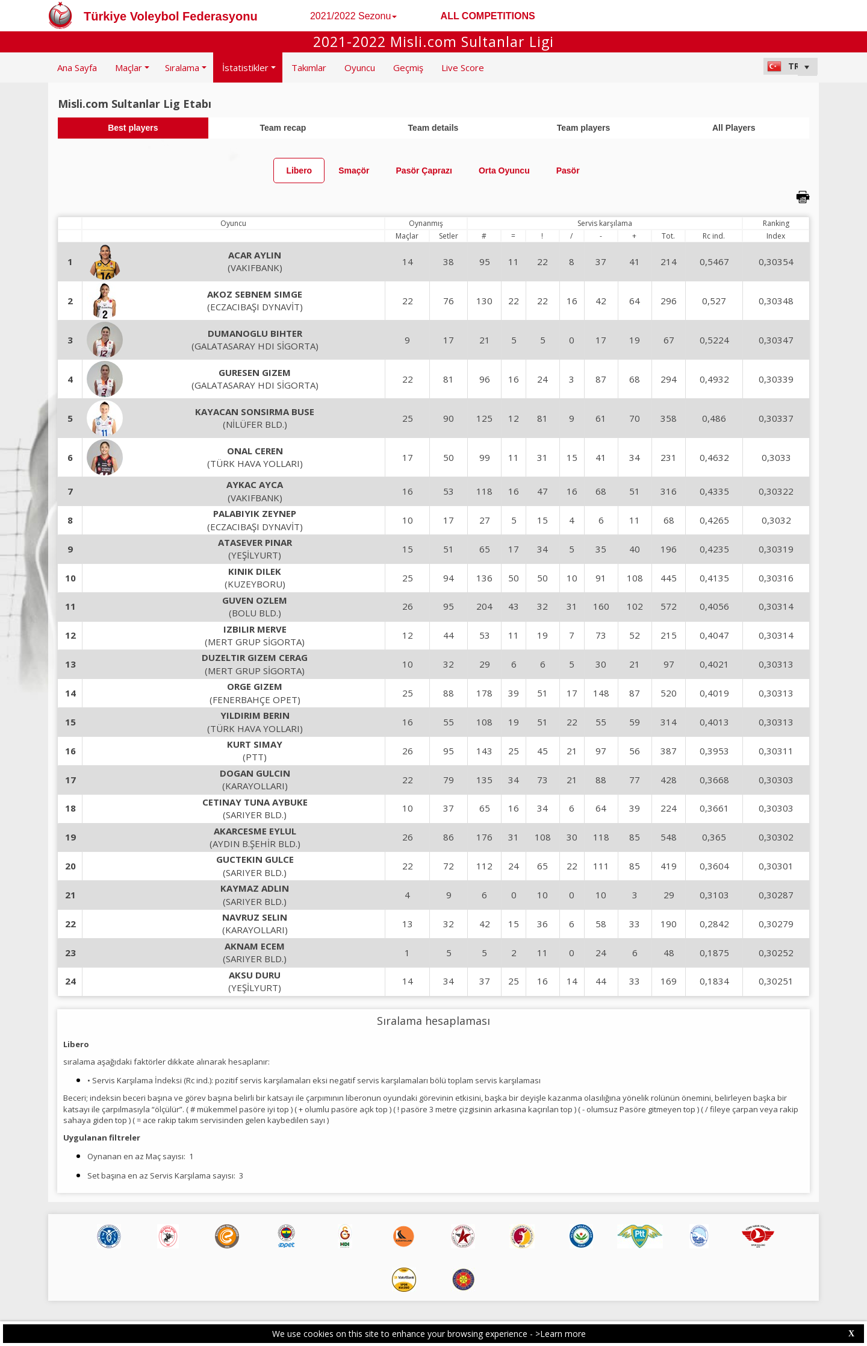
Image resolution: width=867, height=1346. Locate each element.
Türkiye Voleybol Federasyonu (171, 16)
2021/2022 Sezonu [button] (353, 16)
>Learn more (560, 1333)
